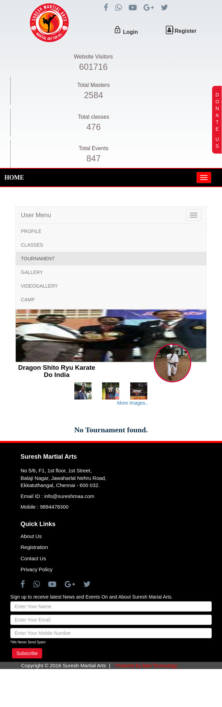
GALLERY (32, 272)
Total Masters (93, 85)
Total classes (93, 117)
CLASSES (32, 245)
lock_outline (117, 30)
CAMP (28, 299)
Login (130, 32)
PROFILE (31, 231)
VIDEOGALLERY (39, 286)
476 (93, 127)
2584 (93, 95)
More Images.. (132, 403)
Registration (34, 547)
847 (93, 158)
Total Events (93, 148)
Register (186, 31)
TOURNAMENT (38, 258)
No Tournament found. (111, 429)
